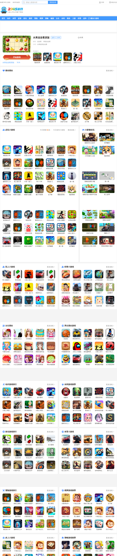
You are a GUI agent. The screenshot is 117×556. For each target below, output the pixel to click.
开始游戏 (17, 57)
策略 (46, 18)
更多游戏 (110, 71)
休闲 (63, 18)
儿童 (74, 18)
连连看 (39, 41)
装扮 (68, 18)
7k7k (18, 62)
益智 (19, 18)
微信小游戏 (93, 18)
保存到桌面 (16, 2)
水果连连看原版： (9, 62)
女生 (57, 18)
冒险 (36, 18)
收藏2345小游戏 (5, 2)
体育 (14, 18)
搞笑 (30, 18)
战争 (85, 18)
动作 (8, 18)
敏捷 (52, 18)
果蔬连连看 (46, 41)
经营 (79, 18)
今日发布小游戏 (59, 130)
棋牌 (41, 18)
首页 (3, 18)
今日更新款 (45, 130)
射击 (25, 18)
